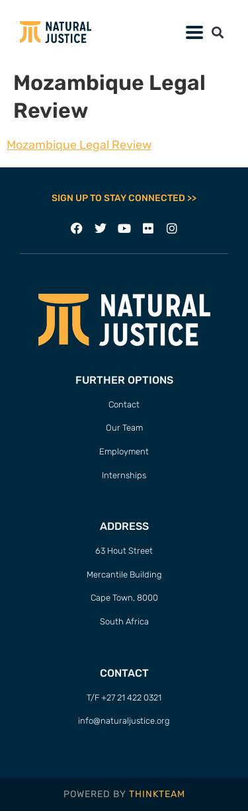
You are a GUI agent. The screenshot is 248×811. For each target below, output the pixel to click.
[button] (217, 32)
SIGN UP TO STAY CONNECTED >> (124, 198)
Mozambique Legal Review (79, 145)
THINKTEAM (157, 794)
